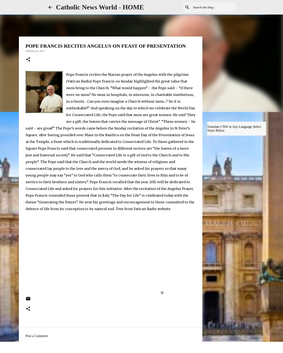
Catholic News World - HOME (100, 7)
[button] (28, 60)
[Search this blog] (213, 7)
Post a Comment (37, 336)
